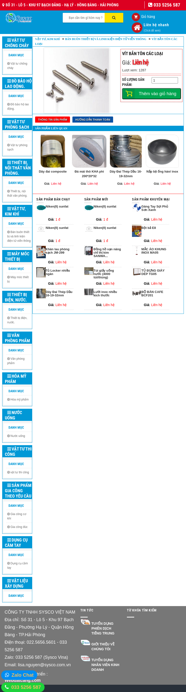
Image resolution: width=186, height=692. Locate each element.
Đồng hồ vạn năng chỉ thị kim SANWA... (107, 251)
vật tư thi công (19, 472)
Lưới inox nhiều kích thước (105, 292)
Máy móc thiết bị (17, 256)
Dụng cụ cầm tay (16, 542)
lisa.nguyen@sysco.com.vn (44, 664)
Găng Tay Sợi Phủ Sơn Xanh (154, 206)
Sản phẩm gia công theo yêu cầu (18, 491)
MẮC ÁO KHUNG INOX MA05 (153, 249)
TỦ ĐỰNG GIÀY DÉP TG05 (153, 270)
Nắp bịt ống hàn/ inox (162, 170)
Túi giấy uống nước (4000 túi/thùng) (103, 272)
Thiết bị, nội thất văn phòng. (18, 168)
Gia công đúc (19, 527)
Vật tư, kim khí (15, 211)
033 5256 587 (26, 687)
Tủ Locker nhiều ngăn (58, 270)
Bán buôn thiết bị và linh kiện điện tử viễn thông (19, 236)
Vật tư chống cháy (17, 43)
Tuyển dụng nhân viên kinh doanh (105, 665)
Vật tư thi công (18, 451)
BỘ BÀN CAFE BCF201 (152, 292)
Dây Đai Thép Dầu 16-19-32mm (126, 172)
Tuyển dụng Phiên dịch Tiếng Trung (102, 628)
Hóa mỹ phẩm (15, 379)
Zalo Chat (23, 675)
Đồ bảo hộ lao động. (18, 83)
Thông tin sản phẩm (52, 119)
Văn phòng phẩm (17, 338)
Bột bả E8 (148, 226)
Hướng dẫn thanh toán (92, 119)
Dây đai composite (53, 170)
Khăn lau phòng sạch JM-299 (58, 249)
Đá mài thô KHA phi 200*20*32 (89, 172)
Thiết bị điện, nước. (16, 297)
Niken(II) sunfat (57, 205)
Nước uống (13, 415)
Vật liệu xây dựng (16, 583)
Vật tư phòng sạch (17, 124)
